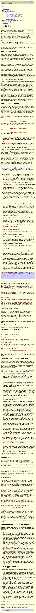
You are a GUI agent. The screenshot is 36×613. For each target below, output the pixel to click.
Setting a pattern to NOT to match (14, 14)
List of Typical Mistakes (9, 21)
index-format (4, 492)
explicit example (13, 454)
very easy (11, 435)
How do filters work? (8, 10)
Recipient (21, 168)
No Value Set (7, 137)
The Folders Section (10, 18)
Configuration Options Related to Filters (12, 20)
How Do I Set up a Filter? (10, 103)
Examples (5, 23)
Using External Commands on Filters (14, 16)
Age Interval (8, 169)
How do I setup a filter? (9, 11)
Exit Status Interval (5, 372)
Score (15, 169)
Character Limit (18, 372)
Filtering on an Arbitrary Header (13, 12)
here (16, 154)
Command (31, 371)
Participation (27, 168)
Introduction (6, 9)
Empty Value (7, 143)
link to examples (13, 605)
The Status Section (10, 19)
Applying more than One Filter (13, 15)
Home (7, 3)
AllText (3, 169)
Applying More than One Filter (9, 337)
